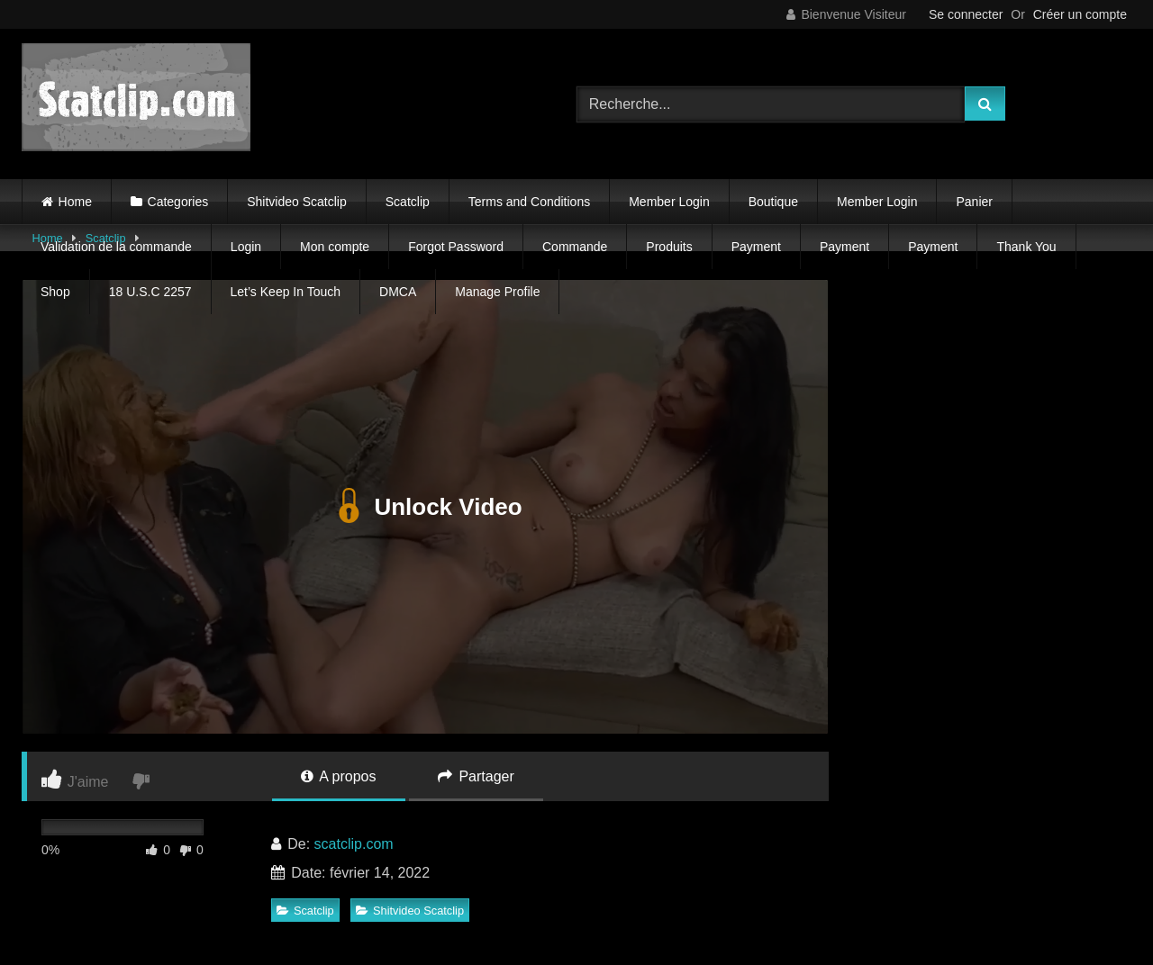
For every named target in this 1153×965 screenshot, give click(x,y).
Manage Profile (497, 291)
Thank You (1026, 246)
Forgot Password (456, 246)
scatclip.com (354, 844)
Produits (669, 246)
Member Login (669, 201)
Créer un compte (1080, 14)
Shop (55, 291)
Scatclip (408, 201)
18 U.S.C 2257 (150, 291)
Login (246, 246)
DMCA (397, 291)
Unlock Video (425, 507)
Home (75, 201)
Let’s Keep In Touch (285, 291)
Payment (756, 246)
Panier (974, 201)
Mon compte (334, 246)
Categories (178, 201)
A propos (339, 776)
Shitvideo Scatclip (297, 201)
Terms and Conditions (529, 201)
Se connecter (966, 14)
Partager (476, 776)
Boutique (773, 201)
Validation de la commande (116, 246)
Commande (574, 246)
